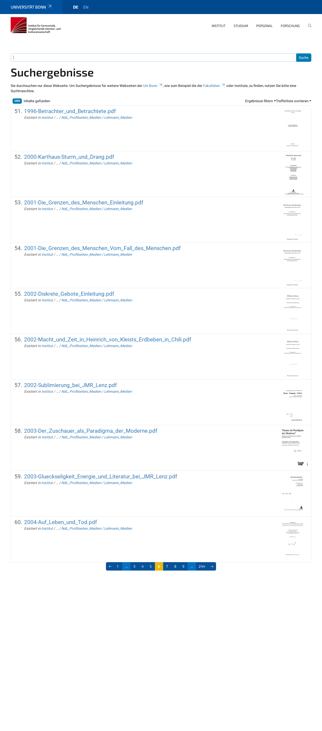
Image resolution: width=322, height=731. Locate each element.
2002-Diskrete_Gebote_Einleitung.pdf (69, 294)
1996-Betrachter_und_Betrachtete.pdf (70, 111)
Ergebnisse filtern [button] (259, 101)
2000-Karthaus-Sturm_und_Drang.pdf (69, 157)
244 (202, 566)
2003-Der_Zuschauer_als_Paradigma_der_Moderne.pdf (90, 431)
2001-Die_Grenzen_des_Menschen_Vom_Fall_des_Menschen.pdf (102, 248)
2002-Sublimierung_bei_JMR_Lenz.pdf (70, 385)
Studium (241, 26)
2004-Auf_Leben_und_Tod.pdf (60, 522)
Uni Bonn (153, 86)
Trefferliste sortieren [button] (292, 101)
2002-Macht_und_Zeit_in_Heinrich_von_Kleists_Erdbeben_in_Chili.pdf (107, 339)
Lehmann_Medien (118, 117)
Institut (218, 26)
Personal (264, 26)
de (75, 7)
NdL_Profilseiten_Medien (81, 117)
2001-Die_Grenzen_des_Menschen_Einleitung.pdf (83, 202)
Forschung (290, 26)
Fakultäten (214, 86)
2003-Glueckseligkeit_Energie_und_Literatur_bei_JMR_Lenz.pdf (100, 476)
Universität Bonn (31, 7)
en (85, 7)
